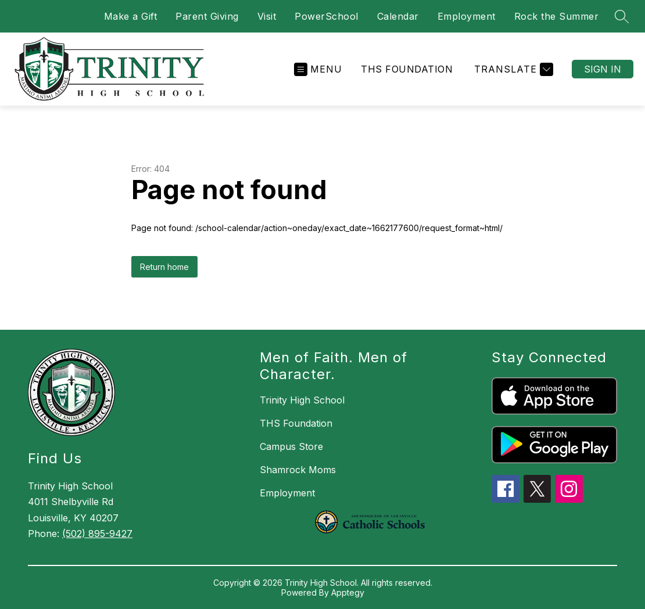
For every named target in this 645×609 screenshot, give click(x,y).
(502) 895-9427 (97, 533)
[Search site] (622, 16)
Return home (164, 267)
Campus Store (291, 446)
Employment (467, 16)
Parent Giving (207, 16)
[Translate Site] (512, 69)
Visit (267, 16)
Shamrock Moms (298, 469)
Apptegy (347, 592)
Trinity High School (302, 400)
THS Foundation (407, 69)
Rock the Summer (556, 16)
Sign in (602, 69)
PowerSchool (327, 16)
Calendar (398, 16)
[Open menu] (318, 69)
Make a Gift (130, 16)
